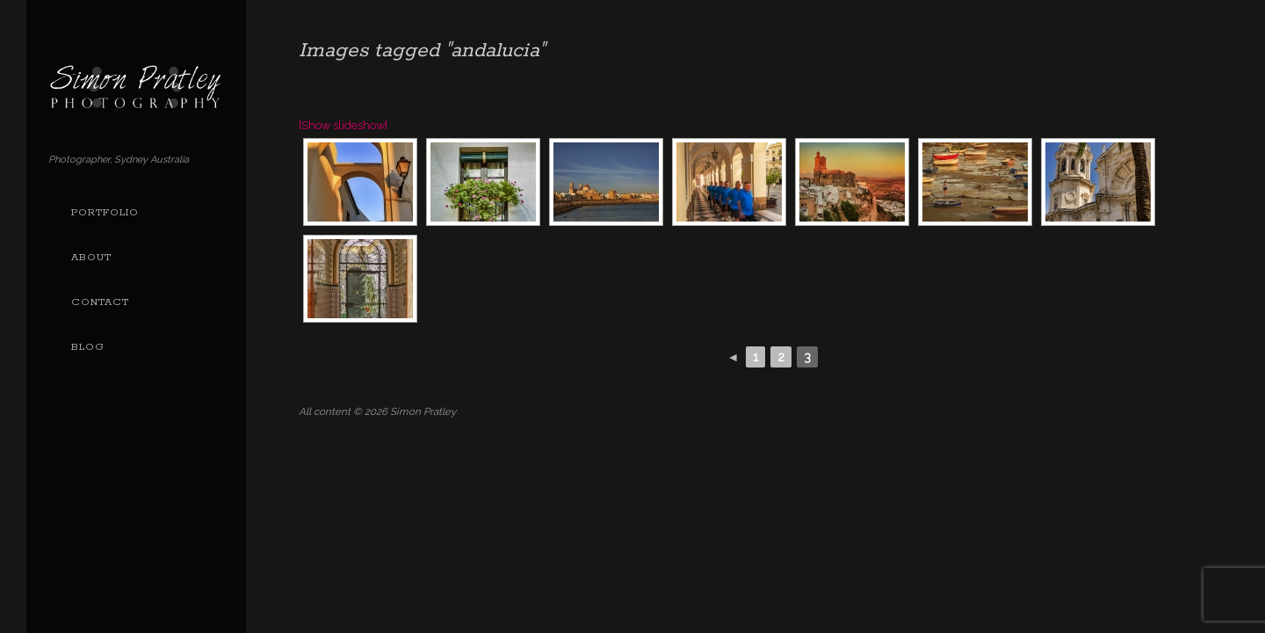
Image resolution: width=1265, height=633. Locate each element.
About (91, 257)
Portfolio (105, 213)
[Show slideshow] (343, 125)
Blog (88, 347)
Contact (100, 302)
